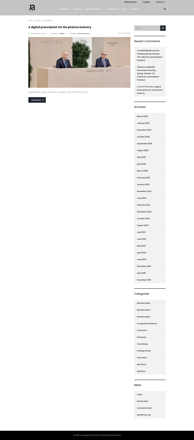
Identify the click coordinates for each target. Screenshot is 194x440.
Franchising (142, 344)
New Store (141, 364)
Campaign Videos (93, 9)
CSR (125, 9)
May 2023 (141, 246)
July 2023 (141, 232)
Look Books (112, 9)
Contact (160, 2)
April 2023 (141, 252)
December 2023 (144, 212)
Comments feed (144, 408)
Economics (142, 330)
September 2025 (144, 143)
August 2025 (142, 150)
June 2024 (141, 198)
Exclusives (141, 337)
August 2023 (142, 225)
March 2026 (142, 116)
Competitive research (147, 323)
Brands (77, 9)
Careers (146, 2)
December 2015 (144, 280)
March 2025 (142, 171)
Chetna (140, 67)
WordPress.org (144, 415)
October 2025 (143, 137)
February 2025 (143, 177)
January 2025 (143, 184)
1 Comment (124, 33)
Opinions (141, 371)
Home (30, 20)
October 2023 (143, 218)
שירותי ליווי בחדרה (143, 86)
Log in (139, 394)
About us (64, 9)
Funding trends (144, 351)
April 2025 (141, 164)
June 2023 (141, 239)
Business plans (143, 303)
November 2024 (144, 191)
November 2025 (144, 130)
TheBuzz (135, 9)
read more (37, 100)
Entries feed (142, 401)
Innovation (142, 357)
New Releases (130, 2)
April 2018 (141, 273)
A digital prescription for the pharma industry (150, 89)
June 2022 (141, 259)
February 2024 (143, 205)
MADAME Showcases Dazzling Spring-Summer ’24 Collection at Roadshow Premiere (148, 73)
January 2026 (143, 123)
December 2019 (144, 266)
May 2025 (141, 157)
